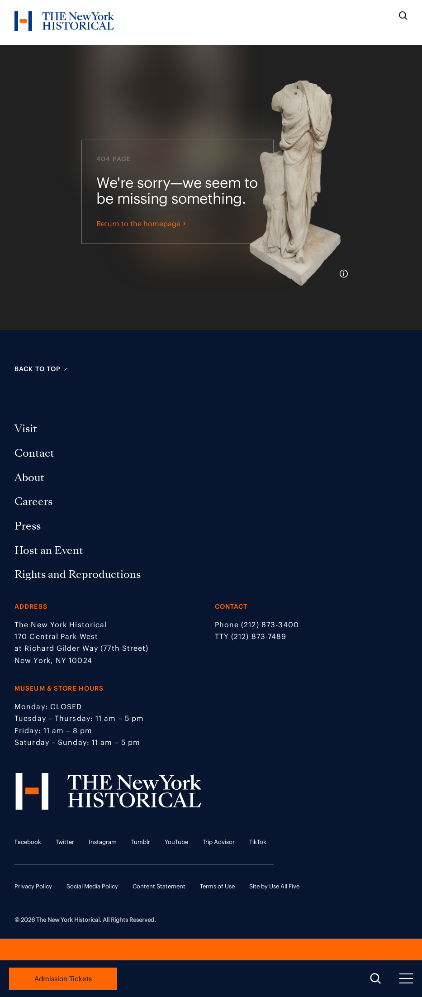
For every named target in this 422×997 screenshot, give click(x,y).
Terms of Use (217, 886)
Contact (35, 453)
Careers (35, 501)
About (30, 477)
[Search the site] (403, 16)
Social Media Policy (92, 886)
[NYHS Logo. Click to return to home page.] (64, 22)
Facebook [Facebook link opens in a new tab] (27, 842)
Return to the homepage (141, 238)
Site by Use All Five (274, 886)
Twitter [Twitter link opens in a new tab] (65, 842)
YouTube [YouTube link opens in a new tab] (176, 842)
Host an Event (50, 550)
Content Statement (159, 886)
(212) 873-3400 (270, 624)
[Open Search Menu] (375, 979)
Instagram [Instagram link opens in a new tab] (103, 842)
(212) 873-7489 (258, 636)
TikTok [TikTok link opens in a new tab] (257, 842)
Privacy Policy (33, 886)
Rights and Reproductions (79, 574)
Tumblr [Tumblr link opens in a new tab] (140, 842)
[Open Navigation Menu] (406, 979)
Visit (27, 428)
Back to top (41, 369)
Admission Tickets (63, 978)
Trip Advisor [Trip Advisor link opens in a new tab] (219, 842)
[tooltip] (345, 289)
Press (29, 526)
